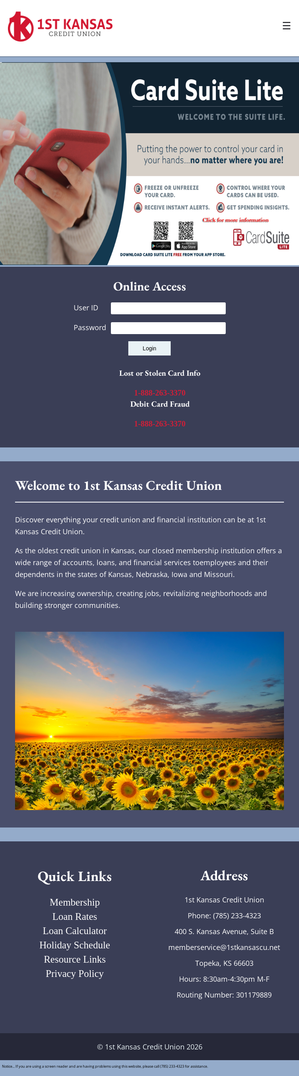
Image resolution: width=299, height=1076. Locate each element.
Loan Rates (74, 916)
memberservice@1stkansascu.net (224, 947)
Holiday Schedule (75, 945)
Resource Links (75, 959)
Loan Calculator (75, 930)
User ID (150, 307)
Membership (75, 902)
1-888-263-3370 (160, 392)
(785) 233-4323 (237, 915)
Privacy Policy (75, 973)
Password (150, 327)
